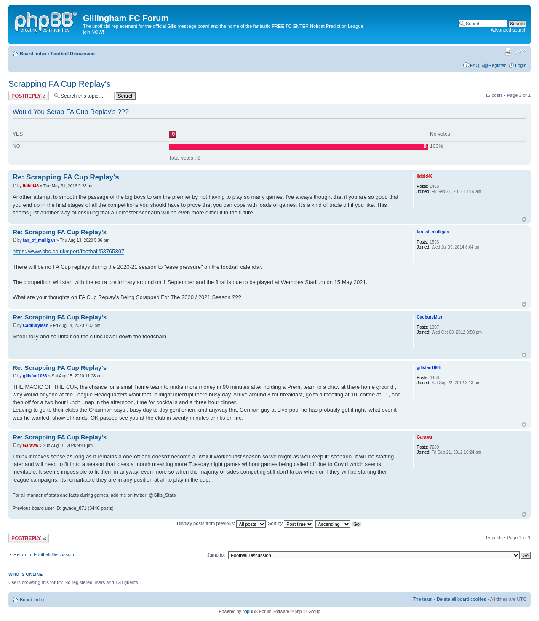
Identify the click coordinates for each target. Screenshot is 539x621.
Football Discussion (73, 53)
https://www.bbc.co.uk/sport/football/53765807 (68, 251)
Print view (507, 52)
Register (497, 65)
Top (524, 219)
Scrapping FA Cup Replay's (59, 83)
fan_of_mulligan (39, 240)
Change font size (520, 52)
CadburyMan (35, 325)
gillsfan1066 (35, 376)
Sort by (290, 523)
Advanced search (508, 29)
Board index (33, 53)
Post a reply (28, 96)
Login (520, 65)
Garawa (30, 445)
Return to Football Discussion (43, 554)
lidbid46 (31, 186)
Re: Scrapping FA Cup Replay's (66, 177)
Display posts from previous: (221, 523)
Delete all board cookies (461, 599)
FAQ (474, 65)
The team (422, 599)
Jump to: (216, 554)
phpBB (248, 611)
